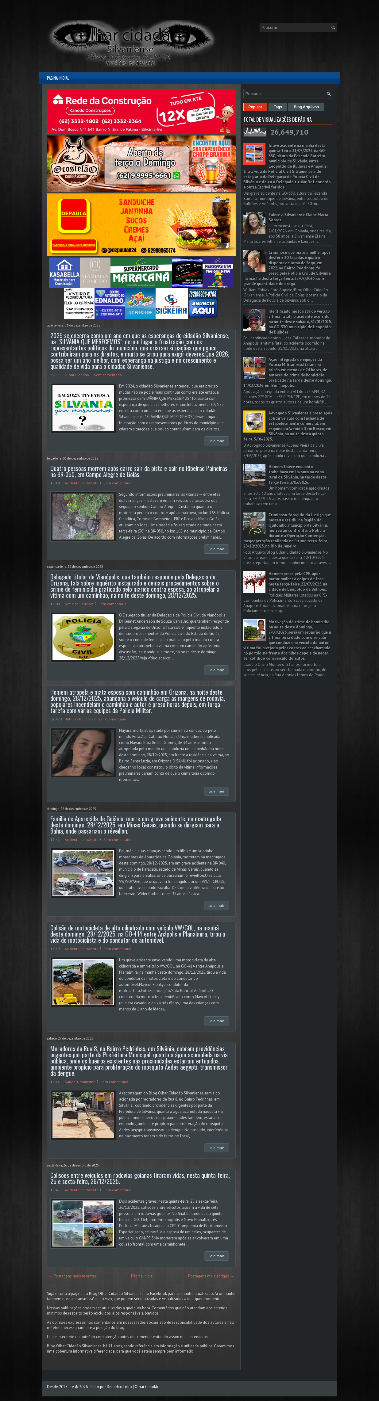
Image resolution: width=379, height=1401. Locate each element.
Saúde (70, 1081)
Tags (278, 107)
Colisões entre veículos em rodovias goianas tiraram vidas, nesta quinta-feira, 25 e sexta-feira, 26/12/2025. (140, 1178)
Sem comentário (108, 374)
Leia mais (217, 440)
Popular (255, 107)
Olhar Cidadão (77, 374)
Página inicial (58, 78)
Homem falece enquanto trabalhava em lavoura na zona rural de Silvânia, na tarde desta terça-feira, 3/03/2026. (297, 474)
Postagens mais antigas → (211, 1276)
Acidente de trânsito (82, 483)
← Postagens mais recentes (73, 1276)
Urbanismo (86, 1081)
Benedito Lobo (119, 1386)
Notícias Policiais (79, 603)
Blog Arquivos (306, 107)
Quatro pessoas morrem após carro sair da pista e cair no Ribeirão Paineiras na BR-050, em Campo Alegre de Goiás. (138, 471)
